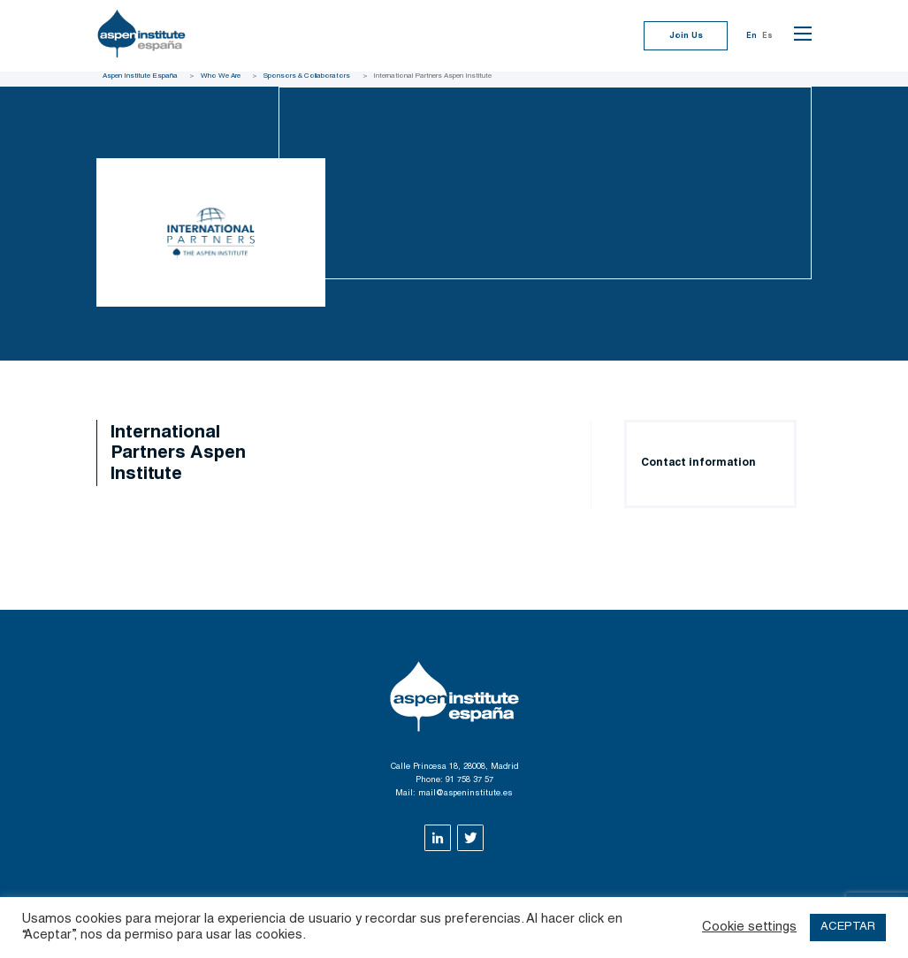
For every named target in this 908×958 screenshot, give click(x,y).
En (751, 36)
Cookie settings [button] (749, 927)
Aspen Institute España (140, 76)
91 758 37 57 (469, 780)
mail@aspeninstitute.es (465, 793)
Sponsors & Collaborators (306, 76)
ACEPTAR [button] (847, 927)
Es (767, 36)
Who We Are (220, 76)
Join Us (686, 36)
